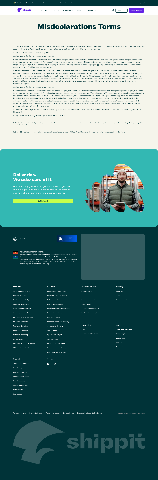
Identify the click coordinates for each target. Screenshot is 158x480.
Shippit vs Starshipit (89, 334)
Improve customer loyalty (57, 295)
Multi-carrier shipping (21, 291)
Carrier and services (20, 385)
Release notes (86, 291)
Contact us (17, 394)
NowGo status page (20, 381)
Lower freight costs (55, 304)
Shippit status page (21, 377)
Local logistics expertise (56, 352)
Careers (118, 295)
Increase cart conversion (56, 291)
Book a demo (121, 347)
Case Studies (86, 304)
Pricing (80, 10)
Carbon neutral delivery (56, 348)
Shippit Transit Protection (23, 348)
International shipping (56, 343)
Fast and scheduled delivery (58, 322)
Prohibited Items (35, 413)
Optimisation (18, 339)
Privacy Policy (68, 413)
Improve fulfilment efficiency (58, 308)
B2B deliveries (52, 339)
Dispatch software (20, 322)
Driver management (20, 330)
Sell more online (53, 300)
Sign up (119, 342)
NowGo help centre (20, 368)
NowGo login (120, 338)
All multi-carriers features (23, 317)
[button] (43, 10)
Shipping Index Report (90, 308)
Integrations (68, 10)
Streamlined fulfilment (22, 308)
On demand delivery (55, 326)
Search (118, 325)
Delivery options (19, 295)
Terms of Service (19, 413)
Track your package (124, 329)
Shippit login (121, 334)
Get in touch (43, 201)
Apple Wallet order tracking (24, 343)
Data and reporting (20, 335)
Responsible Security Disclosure (89, 413)
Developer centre (20, 372)
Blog (83, 295)
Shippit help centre (21, 363)
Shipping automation (21, 304)
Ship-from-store (53, 317)
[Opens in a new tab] (137, 3)
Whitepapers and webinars (91, 300)
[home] (25, 10)
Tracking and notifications (23, 313)
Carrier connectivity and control (25, 300)
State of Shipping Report (91, 313)
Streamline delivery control (57, 313)
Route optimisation (20, 326)
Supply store (18, 390)
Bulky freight (52, 330)
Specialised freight (54, 335)
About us (119, 291)
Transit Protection (53, 413)
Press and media (122, 300)
